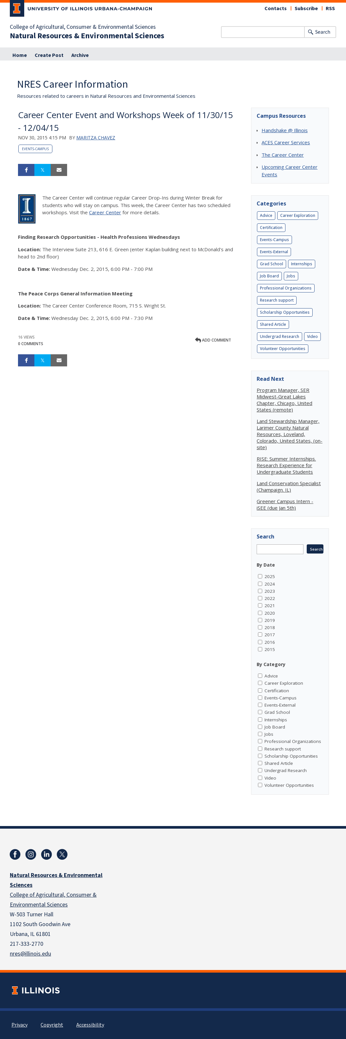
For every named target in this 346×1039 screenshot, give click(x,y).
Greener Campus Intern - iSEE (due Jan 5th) (285, 504)
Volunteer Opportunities (282, 348)
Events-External (274, 252)
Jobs (291, 276)
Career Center (105, 212)
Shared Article (273, 324)
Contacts (275, 8)
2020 (269, 613)
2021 (269, 605)
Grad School (271, 264)
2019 (269, 620)
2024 (269, 584)
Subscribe (306, 8)
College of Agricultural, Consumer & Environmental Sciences (83, 27)
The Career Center (283, 154)
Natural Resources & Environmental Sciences (87, 36)
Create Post (49, 55)
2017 (269, 635)
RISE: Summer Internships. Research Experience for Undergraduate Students (286, 465)
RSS (330, 8)
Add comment (213, 340)
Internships (301, 264)
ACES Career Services (286, 142)
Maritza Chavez (95, 137)
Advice (266, 215)
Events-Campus (35, 149)
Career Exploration (297, 215)
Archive (80, 55)
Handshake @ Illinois (285, 130)
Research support (277, 300)
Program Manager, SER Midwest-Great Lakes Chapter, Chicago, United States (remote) (284, 400)
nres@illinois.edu (30, 954)
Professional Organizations (286, 288)
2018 (269, 627)
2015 (269, 649)
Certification (271, 227)
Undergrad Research (279, 336)
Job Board (269, 276)
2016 (269, 642)
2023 (269, 591)
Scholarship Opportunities (285, 312)
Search (322, 32)
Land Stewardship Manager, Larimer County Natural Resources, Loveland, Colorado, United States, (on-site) (289, 434)
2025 (269, 576)
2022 (269, 598)
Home (19, 55)
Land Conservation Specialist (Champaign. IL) (289, 486)
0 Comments (30, 343)
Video (312, 336)
